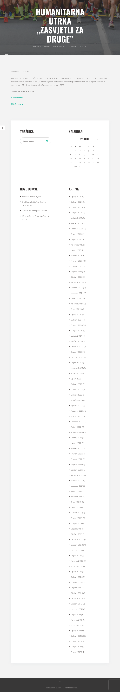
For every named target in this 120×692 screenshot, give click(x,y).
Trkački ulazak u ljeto (31, 196)
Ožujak (76, 212)
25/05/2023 (15, 72)
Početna (36, 46)
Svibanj (84, 139)
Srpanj (76, 309)
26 (88, 162)
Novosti (46, 46)
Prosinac (77, 228)
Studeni (76, 234)
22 (71, 162)
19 (88, 158)
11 (84, 154)
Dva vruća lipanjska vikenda (34, 210)
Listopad (77, 293)
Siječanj (76, 223)
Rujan (76, 239)
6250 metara (17, 97)
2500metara (17, 104)
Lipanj (76, 196)
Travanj (77, 207)
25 (84, 162)
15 (71, 158)
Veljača (76, 218)
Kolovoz (77, 245)
